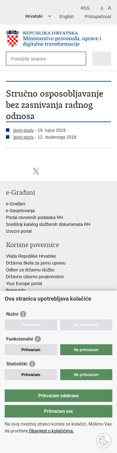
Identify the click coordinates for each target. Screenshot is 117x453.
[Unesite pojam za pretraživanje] (33, 59)
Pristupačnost (98, 16)
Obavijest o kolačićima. (51, 430)
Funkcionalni (19, 339)
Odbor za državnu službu (30, 269)
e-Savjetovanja (20, 210)
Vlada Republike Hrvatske (31, 256)
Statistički (16, 364)
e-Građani (15, 203)
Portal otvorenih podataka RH (34, 217)
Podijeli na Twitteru (36, 171)
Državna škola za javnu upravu (36, 262)
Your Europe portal (24, 283)
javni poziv (23, 130)
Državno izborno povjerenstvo (35, 276)
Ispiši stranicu (9, 171)
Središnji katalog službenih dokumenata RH (48, 224)
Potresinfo (16, 290)
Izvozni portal (19, 231)
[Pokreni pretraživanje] (80, 58)
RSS (85, 8)
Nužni (12, 314)
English (67, 16)
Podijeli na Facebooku (22, 171)
